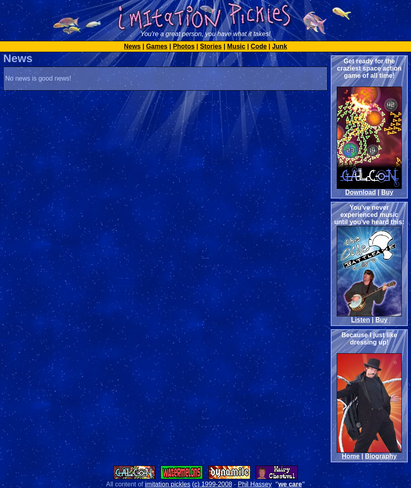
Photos (184, 46)
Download (360, 192)
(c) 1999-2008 (212, 484)
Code (259, 46)
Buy (387, 192)
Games (156, 46)
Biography (381, 456)
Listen (360, 319)
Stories (211, 46)
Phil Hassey (254, 484)
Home (351, 456)
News (132, 46)
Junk (279, 46)
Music (236, 46)
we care (290, 484)
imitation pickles (167, 484)
